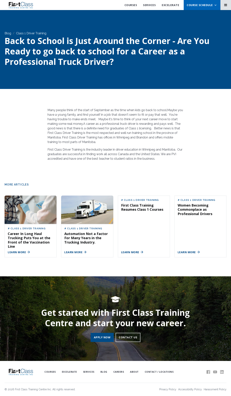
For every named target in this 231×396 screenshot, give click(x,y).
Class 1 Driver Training (31, 33)
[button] (202, 5)
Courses (130, 5)
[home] (21, 5)
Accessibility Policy (190, 389)
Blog (8, 33)
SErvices (149, 5)
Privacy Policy (167, 389)
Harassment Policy (215, 389)
